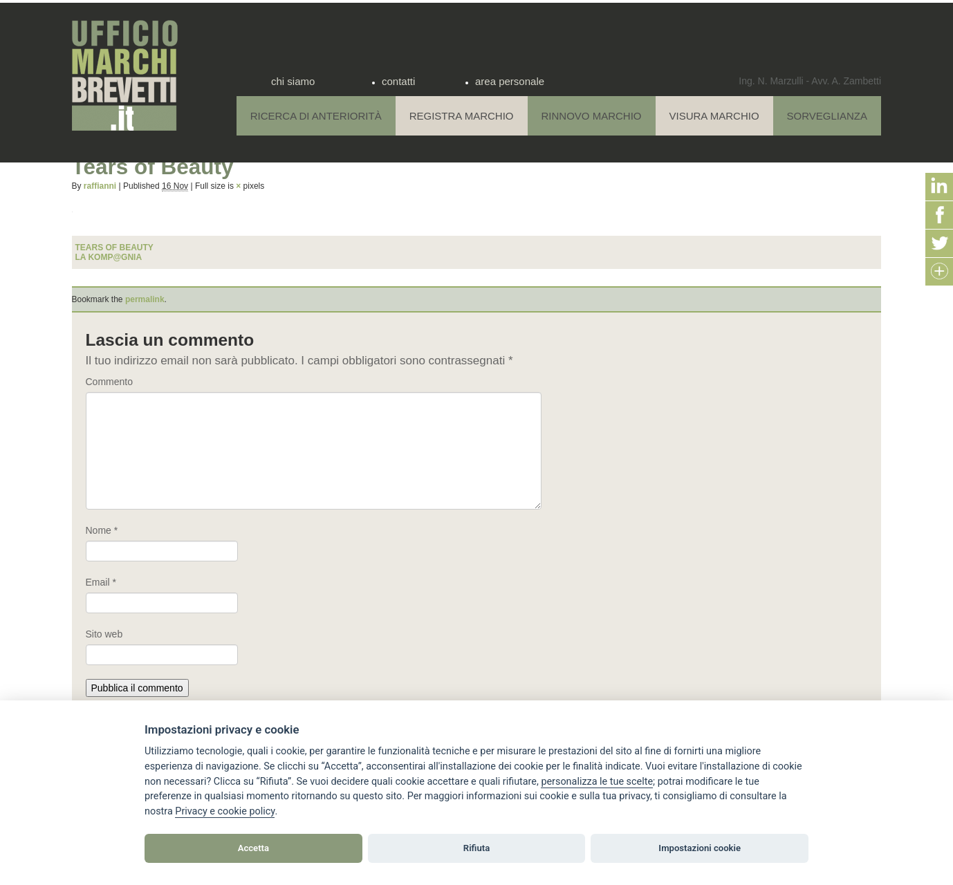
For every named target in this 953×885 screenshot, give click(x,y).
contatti (398, 81)
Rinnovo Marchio (592, 116)
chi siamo (293, 81)
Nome (102, 530)
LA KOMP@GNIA (108, 257)
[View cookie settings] (597, 782)
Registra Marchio (461, 116)
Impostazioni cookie (699, 848)
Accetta (253, 848)
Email (101, 582)
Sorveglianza (827, 116)
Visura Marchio (714, 116)
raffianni (100, 186)
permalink (145, 299)
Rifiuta (476, 848)
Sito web (104, 634)
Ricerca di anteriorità (316, 116)
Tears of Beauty (114, 247)
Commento (109, 381)
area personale (509, 81)
